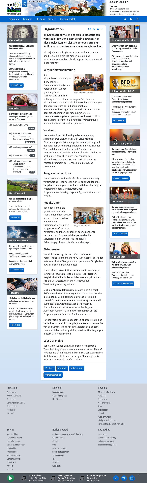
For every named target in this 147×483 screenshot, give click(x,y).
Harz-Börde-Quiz (13, 441)
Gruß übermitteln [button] (120, 234)
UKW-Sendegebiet (59, 396)
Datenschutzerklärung (107, 438)
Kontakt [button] (49, 368)
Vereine (55, 463)
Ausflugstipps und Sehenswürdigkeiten (67, 434)
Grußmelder (12, 448)
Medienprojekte (104, 403)
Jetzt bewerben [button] (119, 121)
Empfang (27, 19)
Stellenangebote (13, 456)
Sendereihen (12, 406)
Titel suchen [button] (15, 325)
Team (100, 406)
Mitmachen (102, 399)
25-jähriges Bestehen (106, 392)
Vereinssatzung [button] (53, 374)
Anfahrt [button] (62, 368)
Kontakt (10, 470)
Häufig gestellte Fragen (107, 420)
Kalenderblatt (12, 434)
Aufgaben (102, 396)
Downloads (11, 463)
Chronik (101, 413)
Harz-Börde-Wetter (14, 438)
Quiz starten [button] (15, 218)
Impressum (102, 434)
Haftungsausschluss (106, 441)
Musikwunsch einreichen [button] (123, 284)
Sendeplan (11, 399)
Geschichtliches (58, 438)
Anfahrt (10, 466)
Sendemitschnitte (14, 459)
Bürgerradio (11, 392)
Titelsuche (11, 413)
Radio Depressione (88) (22, 149)
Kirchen (55, 441)
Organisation (103, 410)
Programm (14, 19)
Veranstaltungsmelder (16, 445)
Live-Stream (57, 399)
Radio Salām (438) (22, 127)
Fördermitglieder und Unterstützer (111, 424)
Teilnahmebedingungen (107, 445)
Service (52, 19)
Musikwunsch (12, 452)
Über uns (40, 19)
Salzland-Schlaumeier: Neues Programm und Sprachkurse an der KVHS (22, 138)
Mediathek (11, 410)
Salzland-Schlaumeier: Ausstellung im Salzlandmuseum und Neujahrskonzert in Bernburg (22, 167)
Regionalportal (67, 19)
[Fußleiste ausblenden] (138, 474)
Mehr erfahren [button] (16, 85)
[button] (125, 19)
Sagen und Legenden (60, 452)
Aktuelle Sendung (14, 396)
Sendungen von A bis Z (16, 403)
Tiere (54, 459)
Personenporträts (59, 448)
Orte (54, 445)
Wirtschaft (56, 466)
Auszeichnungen (104, 417)
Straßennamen (58, 456)
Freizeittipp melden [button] (120, 179)
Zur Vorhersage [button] (17, 270)
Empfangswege (58, 392)
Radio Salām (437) (22, 155)
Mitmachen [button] (76, 368)
